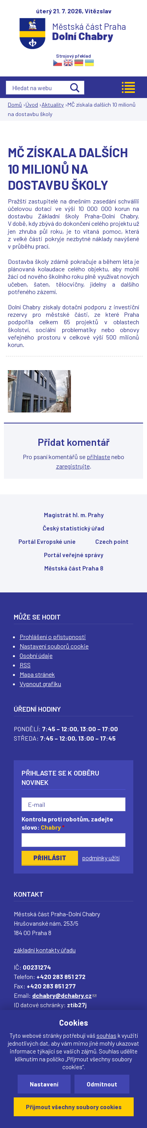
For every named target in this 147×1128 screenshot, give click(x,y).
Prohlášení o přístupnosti (53, 636)
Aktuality (53, 104)
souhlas (106, 1035)
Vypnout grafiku (40, 683)
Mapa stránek (37, 674)
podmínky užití (101, 857)
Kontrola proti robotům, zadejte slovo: (67, 823)
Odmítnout (102, 1084)
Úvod (31, 104)
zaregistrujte (73, 466)
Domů (15, 104)
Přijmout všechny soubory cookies (74, 1106)
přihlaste (98, 456)
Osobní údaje (36, 655)
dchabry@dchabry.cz (64, 995)
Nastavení (44, 1084)
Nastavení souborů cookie (54, 646)
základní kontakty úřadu (45, 950)
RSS (25, 664)
